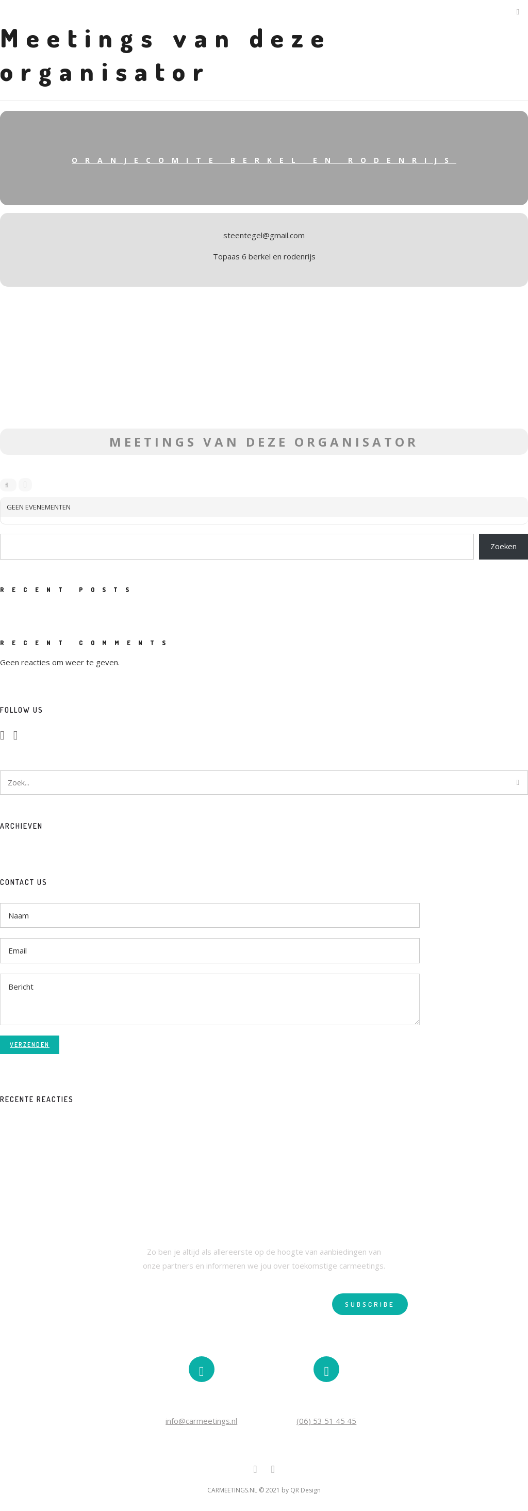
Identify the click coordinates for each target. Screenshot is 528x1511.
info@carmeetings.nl (201, 1421)
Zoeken (503, 546)
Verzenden (30, 1044)
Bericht (210, 999)
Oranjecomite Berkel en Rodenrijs (264, 160)
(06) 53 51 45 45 (326, 1421)
